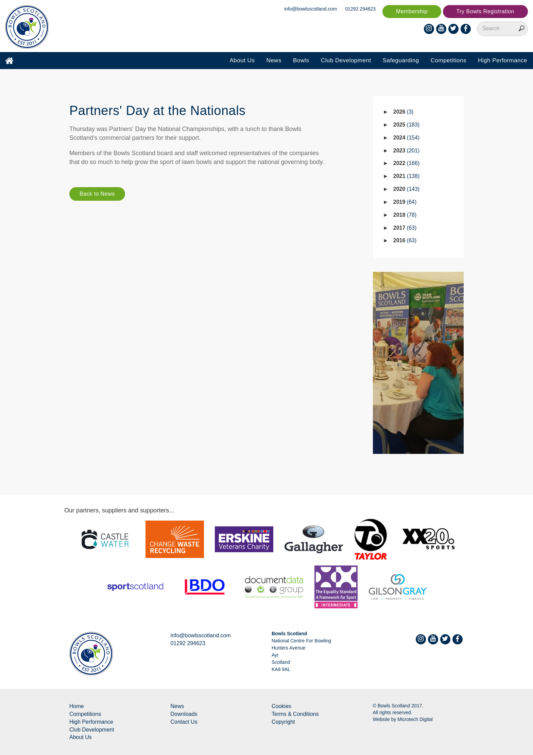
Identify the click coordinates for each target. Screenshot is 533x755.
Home (76, 706)
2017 (405, 228)
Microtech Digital (414, 719)
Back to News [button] (97, 194)
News (273, 60)
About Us (242, 60)
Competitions (448, 60)
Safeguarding (401, 60)
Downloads (184, 714)
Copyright (283, 722)
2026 (403, 112)
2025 (406, 125)
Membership (412, 11)
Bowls (301, 60)
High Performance (502, 60)
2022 (406, 163)
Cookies (281, 706)
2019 (405, 202)
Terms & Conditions (295, 714)
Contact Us (184, 722)
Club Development (346, 60)
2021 (406, 176)
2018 (405, 215)
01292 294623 (360, 9)
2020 (406, 189)
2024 (406, 138)
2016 (405, 240)
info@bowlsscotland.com (310, 9)
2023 (406, 150)
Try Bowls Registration (485, 11)
